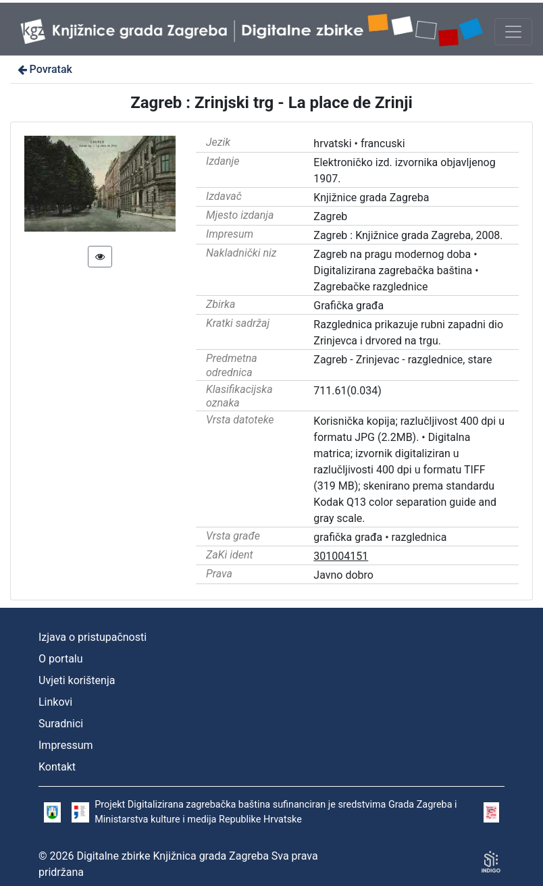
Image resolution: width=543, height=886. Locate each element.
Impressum (65, 745)
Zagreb (330, 216)
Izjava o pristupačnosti (92, 637)
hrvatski (332, 143)
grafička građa (347, 537)
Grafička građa (348, 305)
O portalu (60, 658)
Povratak (44, 69)
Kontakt (57, 766)
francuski (383, 143)
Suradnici (60, 723)
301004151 (340, 556)
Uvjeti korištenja (76, 680)
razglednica (419, 537)
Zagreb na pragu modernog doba (392, 254)
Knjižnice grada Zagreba (371, 197)
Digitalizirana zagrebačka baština (392, 270)
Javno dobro (343, 575)
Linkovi (55, 702)
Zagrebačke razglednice (370, 286)
